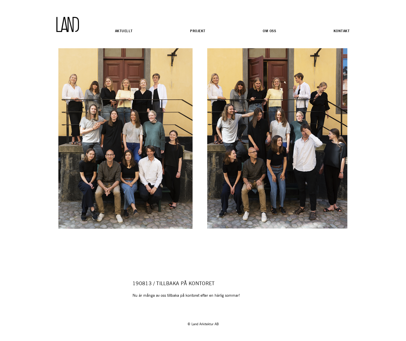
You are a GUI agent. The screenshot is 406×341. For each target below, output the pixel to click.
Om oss (269, 31)
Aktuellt (124, 31)
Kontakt (342, 31)
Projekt (197, 31)
